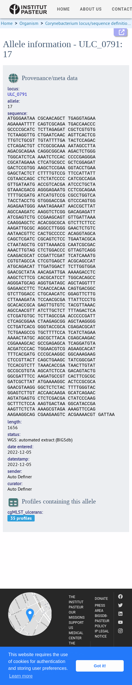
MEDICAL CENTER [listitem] (76, 635)
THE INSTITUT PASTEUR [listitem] (76, 602)
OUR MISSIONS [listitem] (76, 615)
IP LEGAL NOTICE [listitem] (102, 633)
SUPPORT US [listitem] (76, 625)
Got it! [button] (100, 666)
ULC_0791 (17, 94)
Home (7, 23)
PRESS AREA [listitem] (100, 608)
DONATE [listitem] (101, 599)
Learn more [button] (21, 676)
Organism (28, 23)
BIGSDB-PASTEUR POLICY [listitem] (102, 621)
